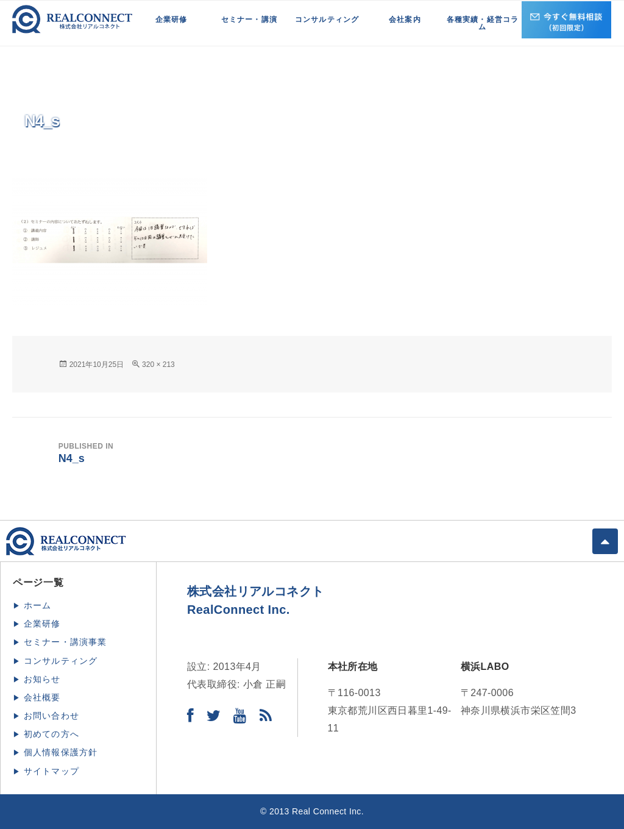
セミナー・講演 (249, 19)
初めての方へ (51, 734)
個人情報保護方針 (61, 752)
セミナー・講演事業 (65, 642)
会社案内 (405, 19)
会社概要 (42, 697)
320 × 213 (158, 364)
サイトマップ (51, 771)
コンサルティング (327, 19)
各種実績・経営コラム (483, 23)
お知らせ (42, 679)
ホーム (38, 605)
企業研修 (171, 19)
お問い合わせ (51, 715)
